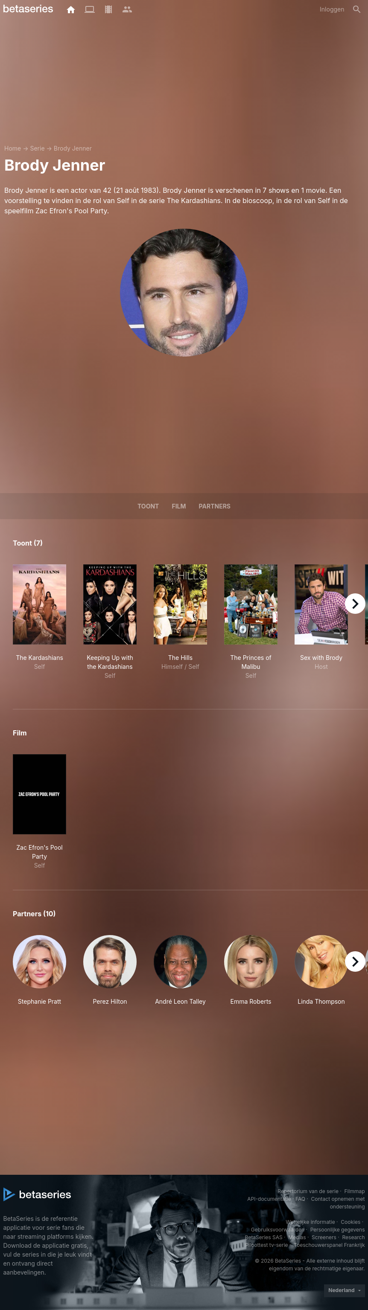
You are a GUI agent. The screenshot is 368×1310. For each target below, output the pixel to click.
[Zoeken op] (357, 9)
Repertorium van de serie (308, 1191)
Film (179, 506)
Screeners (324, 1237)
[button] (39, 975)
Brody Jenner (73, 148)
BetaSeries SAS (264, 1237)
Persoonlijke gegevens (337, 1229)
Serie (37, 148)
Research (353, 1237)
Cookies (350, 1222)
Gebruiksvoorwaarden (277, 1229)
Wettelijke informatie (310, 1222)
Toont (148, 506)
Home (12, 148)
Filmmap (354, 1191)
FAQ (300, 1199)
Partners (215, 506)
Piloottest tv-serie (266, 1245)
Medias (297, 1237)
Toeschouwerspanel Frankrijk (329, 1245)
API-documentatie (269, 1199)
